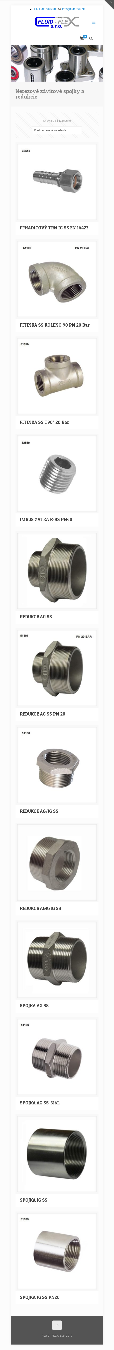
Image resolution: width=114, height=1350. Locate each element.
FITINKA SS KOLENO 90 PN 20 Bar (55, 325)
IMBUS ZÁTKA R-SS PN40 (46, 519)
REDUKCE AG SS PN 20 (42, 714)
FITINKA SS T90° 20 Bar (44, 422)
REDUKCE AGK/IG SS (40, 908)
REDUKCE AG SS (36, 616)
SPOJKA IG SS (33, 1200)
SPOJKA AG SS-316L (40, 1103)
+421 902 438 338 (45, 8)
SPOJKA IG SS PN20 (40, 1297)
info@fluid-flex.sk (73, 8)
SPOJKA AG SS (34, 1005)
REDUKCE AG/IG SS (39, 811)
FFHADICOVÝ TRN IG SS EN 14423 (54, 227)
